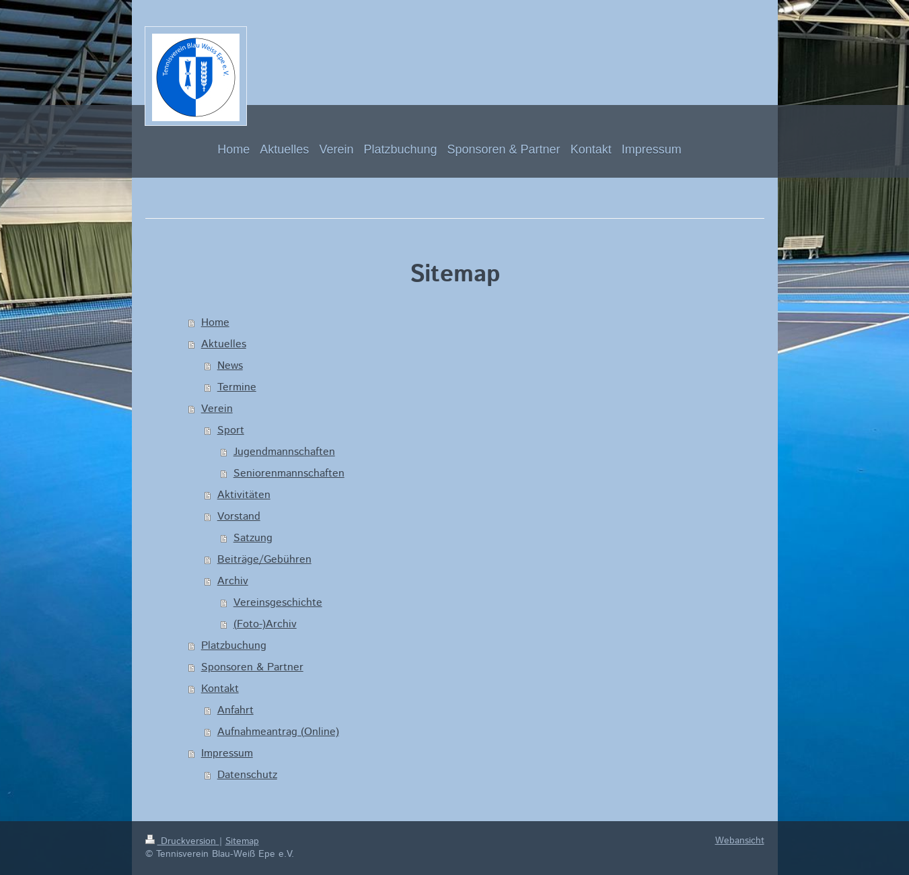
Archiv (232, 581)
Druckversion (182, 841)
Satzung (252, 538)
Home (215, 322)
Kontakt (220, 689)
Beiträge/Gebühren (264, 559)
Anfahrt (235, 710)
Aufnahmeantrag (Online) (278, 732)
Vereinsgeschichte (277, 602)
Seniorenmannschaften (288, 473)
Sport (230, 430)
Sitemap (242, 841)
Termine (236, 387)
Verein (217, 409)
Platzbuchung (233, 646)
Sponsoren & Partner (252, 667)
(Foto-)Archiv (265, 624)
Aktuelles (223, 344)
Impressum (227, 753)
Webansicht (739, 840)
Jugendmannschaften (284, 452)
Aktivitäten (243, 495)
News (230, 366)
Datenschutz (247, 775)
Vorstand (238, 516)
